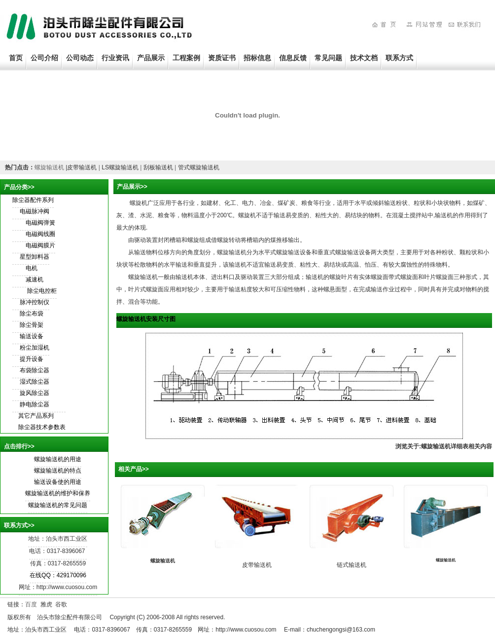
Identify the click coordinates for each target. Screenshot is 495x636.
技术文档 (364, 58)
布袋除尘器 (34, 370)
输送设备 (31, 336)
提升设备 (31, 359)
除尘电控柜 (42, 290)
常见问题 (328, 58)
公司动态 (80, 58)
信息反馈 (293, 58)
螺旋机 (138, 202)
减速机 (34, 279)
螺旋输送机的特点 (57, 470)
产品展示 (151, 58)
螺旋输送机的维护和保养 (57, 493)
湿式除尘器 (34, 381)
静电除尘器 (34, 404)
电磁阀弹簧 (40, 222)
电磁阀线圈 (40, 234)
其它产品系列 (33, 415)
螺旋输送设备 (294, 252)
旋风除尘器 (34, 393)
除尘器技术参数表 (39, 427)
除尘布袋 (31, 313)
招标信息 (257, 58)
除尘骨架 (31, 324)
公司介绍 (44, 58)
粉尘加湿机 (34, 347)
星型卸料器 (34, 256)
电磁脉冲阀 (34, 211)
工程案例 (186, 58)
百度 (31, 604)
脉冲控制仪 (34, 302)
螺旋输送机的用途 (57, 459)
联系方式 (399, 58)
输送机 (314, 277)
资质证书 (222, 58)
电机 (31, 268)
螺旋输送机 (49, 167)
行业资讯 (115, 58)
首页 (16, 58)
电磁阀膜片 (40, 245)
